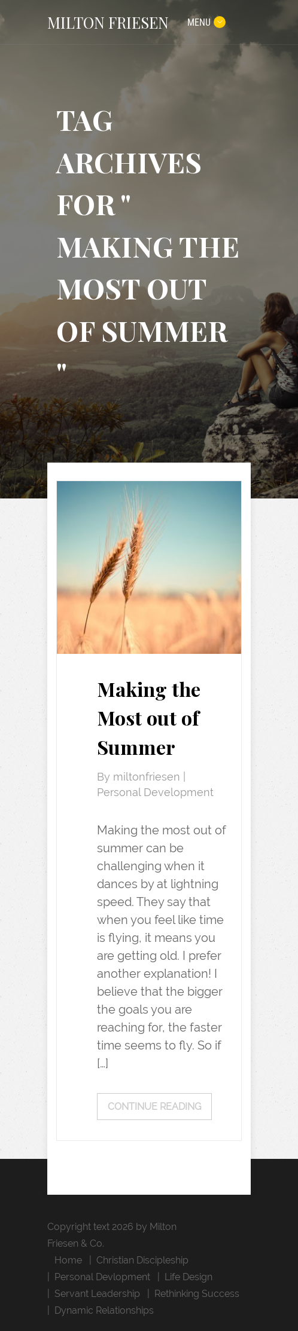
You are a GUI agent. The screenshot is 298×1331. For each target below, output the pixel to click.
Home (68, 1260)
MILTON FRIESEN (108, 22)
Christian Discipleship (142, 1260)
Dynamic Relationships (104, 1310)
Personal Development (155, 792)
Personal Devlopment (102, 1277)
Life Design (188, 1277)
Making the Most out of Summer (148, 718)
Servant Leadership (97, 1293)
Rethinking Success (196, 1293)
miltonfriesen (148, 777)
